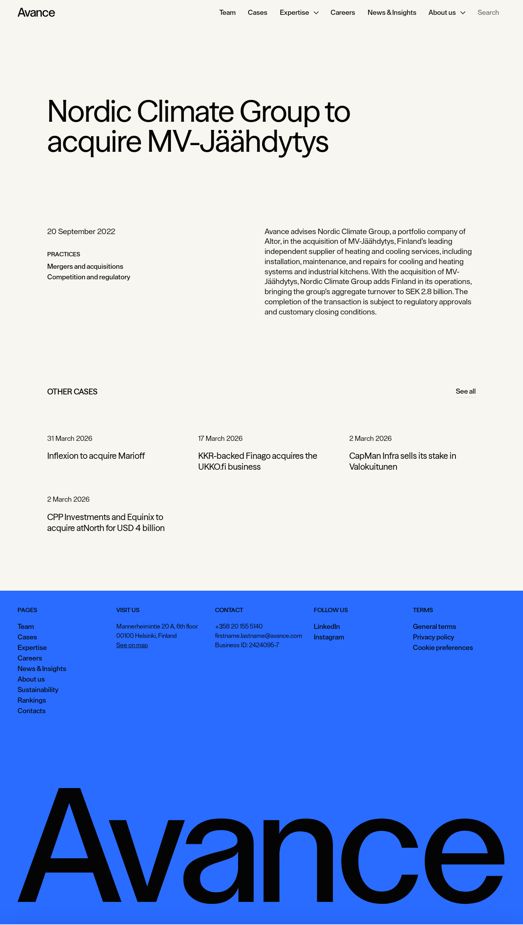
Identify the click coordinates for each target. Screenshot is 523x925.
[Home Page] (36, 12)
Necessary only (489, 907)
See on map (132, 645)
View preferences (434, 907)
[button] (299, 12)
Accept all (384, 907)
